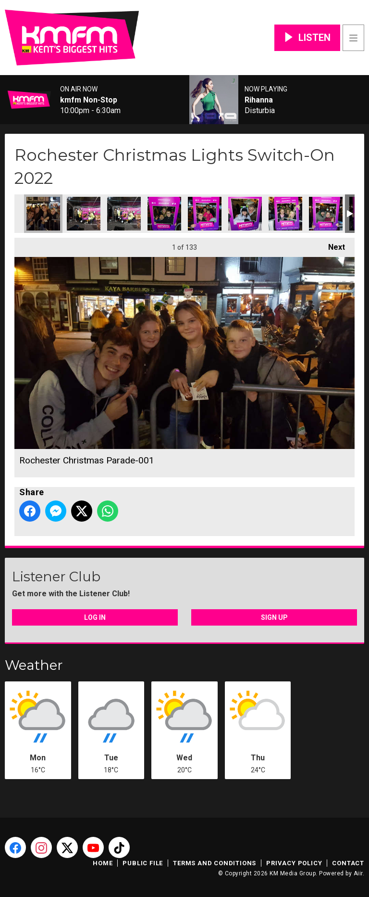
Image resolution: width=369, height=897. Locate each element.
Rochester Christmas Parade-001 (43, 214)
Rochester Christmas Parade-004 (164, 214)
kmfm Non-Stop (88, 100)
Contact (348, 863)
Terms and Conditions (214, 863)
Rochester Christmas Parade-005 (204, 214)
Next (332, 245)
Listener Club (56, 576)
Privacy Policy (294, 863)
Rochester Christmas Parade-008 (326, 214)
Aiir (358, 873)
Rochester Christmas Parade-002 (83, 214)
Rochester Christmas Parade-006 (245, 214)
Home (102, 863)
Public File (143, 863)
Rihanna (259, 100)
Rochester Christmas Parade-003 (124, 214)
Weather (34, 665)
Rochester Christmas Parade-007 (285, 214)
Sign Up (274, 617)
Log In (95, 617)
